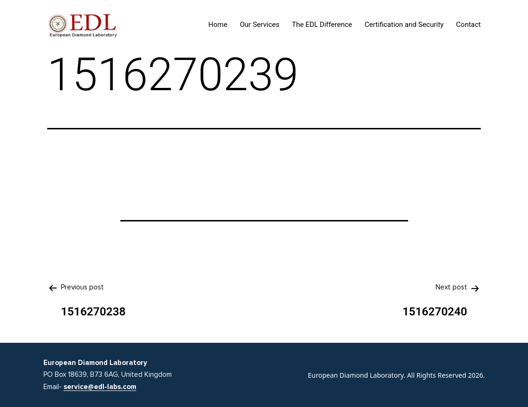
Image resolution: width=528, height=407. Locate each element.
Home (218, 24)
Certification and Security (404, 24)
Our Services (259, 24)
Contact (468, 24)
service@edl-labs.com (100, 386)
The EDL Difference (322, 24)
